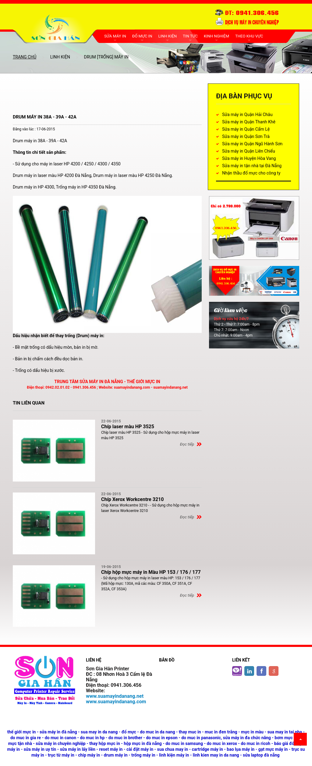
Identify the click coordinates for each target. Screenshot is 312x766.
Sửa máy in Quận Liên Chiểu (248, 151)
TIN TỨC (190, 36)
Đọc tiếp (187, 444)
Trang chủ (24, 57)
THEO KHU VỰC (249, 36)
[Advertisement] (124, 97)
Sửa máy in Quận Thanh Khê (248, 121)
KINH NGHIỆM (216, 36)
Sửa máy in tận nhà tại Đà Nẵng (252, 165)
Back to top (301, 740)
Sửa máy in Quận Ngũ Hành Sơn (252, 143)
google (273, 667)
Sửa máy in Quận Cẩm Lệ (246, 129)
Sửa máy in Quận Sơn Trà (246, 136)
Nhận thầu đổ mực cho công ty (251, 173)
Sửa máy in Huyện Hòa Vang (249, 158)
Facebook (261, 667)
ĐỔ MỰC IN (142, 36)
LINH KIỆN (167, 36)
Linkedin (249, 667)
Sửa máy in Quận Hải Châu (247, 114)
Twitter (237, 667)
